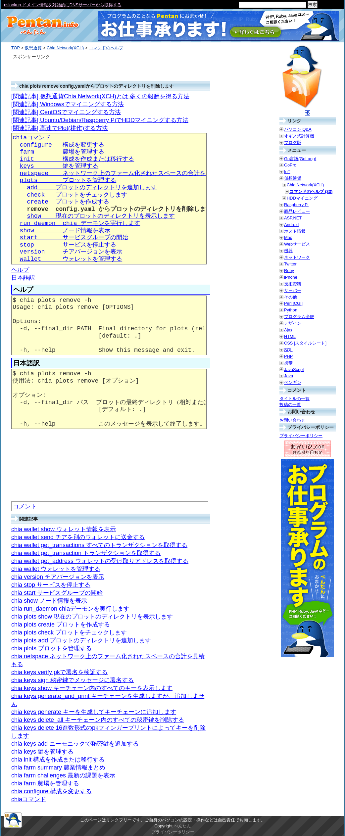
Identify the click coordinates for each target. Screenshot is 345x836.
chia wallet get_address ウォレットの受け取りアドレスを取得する (99, 561)
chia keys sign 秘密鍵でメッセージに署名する (72, 680)
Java (288, 375)
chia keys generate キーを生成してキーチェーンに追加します (93, 712)
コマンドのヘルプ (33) (310, 191)
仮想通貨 (33, 47)
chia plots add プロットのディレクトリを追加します (81, 640)
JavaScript (294, 369)
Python (290, 309)
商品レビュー (297, 211)
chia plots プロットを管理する (51, 648)
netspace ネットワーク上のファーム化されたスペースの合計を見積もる (125, 173)
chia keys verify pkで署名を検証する (59, 672)
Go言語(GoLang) (300, 158)
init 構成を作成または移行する (77, 159)
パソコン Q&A (298, 129)
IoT (287, 171)
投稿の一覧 (290, 404)
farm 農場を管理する (62, 152)
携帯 (288, 362)
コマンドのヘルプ (106, 47)
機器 (288, 250)
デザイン (292, 323)
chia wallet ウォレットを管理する (55, 569)
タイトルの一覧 (294, 398)
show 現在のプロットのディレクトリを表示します (100, 216)
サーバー (292, 290)
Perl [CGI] (293, 303)
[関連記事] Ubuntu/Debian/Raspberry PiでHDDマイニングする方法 (99, 120)
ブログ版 (292, 142)
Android (291, 224)
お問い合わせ (292, 420)
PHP (288, 356)
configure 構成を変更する (62, 145)
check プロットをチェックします (77, 195)
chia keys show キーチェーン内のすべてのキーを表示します (91, 688)
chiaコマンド (32, 138)
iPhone (290, 277)
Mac (288, 237)
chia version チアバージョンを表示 (57, 577)
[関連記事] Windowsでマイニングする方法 (67, 104)
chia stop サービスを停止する (50, 584)
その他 (290, 297)
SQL (288, 349)
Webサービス (297, 244)
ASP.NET (293, 217)
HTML (290, 336)
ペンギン (292, 382)
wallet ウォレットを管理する (71, 259)
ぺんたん (182, 825)
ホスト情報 (295, 231)
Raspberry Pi (296, 204)
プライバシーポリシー (300, 435)
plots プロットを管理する (68, 180)
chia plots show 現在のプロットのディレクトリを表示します (92, 616)
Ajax (288, 329)
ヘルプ (20, 269)
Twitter (290, 263)
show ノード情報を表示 (65, 231)
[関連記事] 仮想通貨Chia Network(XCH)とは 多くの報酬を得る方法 (100, 96)
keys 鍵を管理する (59, 166)
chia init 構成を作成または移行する (58, 759)
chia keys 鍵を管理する (42, 751)
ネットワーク (297, 257)
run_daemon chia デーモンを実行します (80, 223)
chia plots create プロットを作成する (60, 624)
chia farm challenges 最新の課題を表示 (63, 775)
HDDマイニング (302, 198)
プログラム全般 (299, 316)
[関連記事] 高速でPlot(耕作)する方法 (59, 128)
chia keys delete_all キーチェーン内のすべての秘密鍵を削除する (97, 720)
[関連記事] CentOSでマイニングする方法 (66, 112)
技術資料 (292, 283)
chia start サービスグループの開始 (57, 592)
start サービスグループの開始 (74, 238)
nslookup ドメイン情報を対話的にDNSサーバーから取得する (63, 4)
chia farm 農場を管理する (45, 783)
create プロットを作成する (68, 202)
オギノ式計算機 (299, 135)
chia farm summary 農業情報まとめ (58, 767)
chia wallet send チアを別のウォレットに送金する (78, 537)
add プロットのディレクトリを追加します (92, 188)
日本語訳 (23, 277)
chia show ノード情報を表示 (49, 600)
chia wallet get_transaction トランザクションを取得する (86, 553)
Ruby (289, 270)
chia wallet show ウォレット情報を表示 (63, 529)
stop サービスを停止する (68, 245)
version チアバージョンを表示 (71, 252)
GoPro (290, 165)
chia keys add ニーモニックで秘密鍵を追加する (75, 743)
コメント (25, 506)
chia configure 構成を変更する (51, 791)
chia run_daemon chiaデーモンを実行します (70, 608)
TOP (15, 47)
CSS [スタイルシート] (305, 343)
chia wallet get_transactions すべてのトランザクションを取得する (99, 545)
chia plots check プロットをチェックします (69, 632)
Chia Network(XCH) (65, 47)
